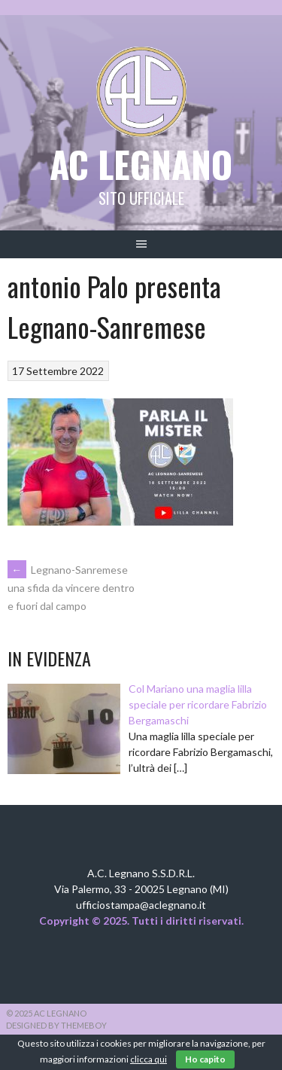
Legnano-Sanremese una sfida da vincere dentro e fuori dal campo (71, 588)
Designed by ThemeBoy (56, 1025)
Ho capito (205, 1059)
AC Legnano (141, 164)
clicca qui (148, 1059)
